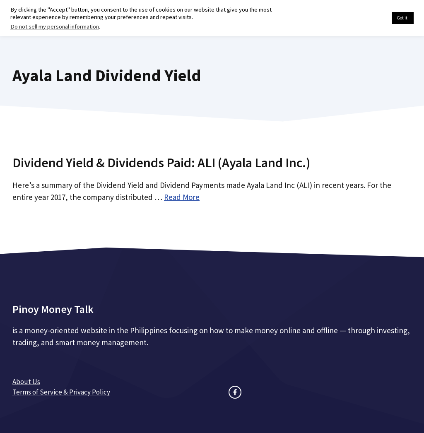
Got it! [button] (403, 18)
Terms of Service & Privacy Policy (61, 392)
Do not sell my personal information (54, 26)
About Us (26, 381)
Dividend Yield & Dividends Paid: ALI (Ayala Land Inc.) (161, 162)
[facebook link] (235, 392)
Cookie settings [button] (365, 18)
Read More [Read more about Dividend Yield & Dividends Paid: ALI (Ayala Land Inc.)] (182, 197)
